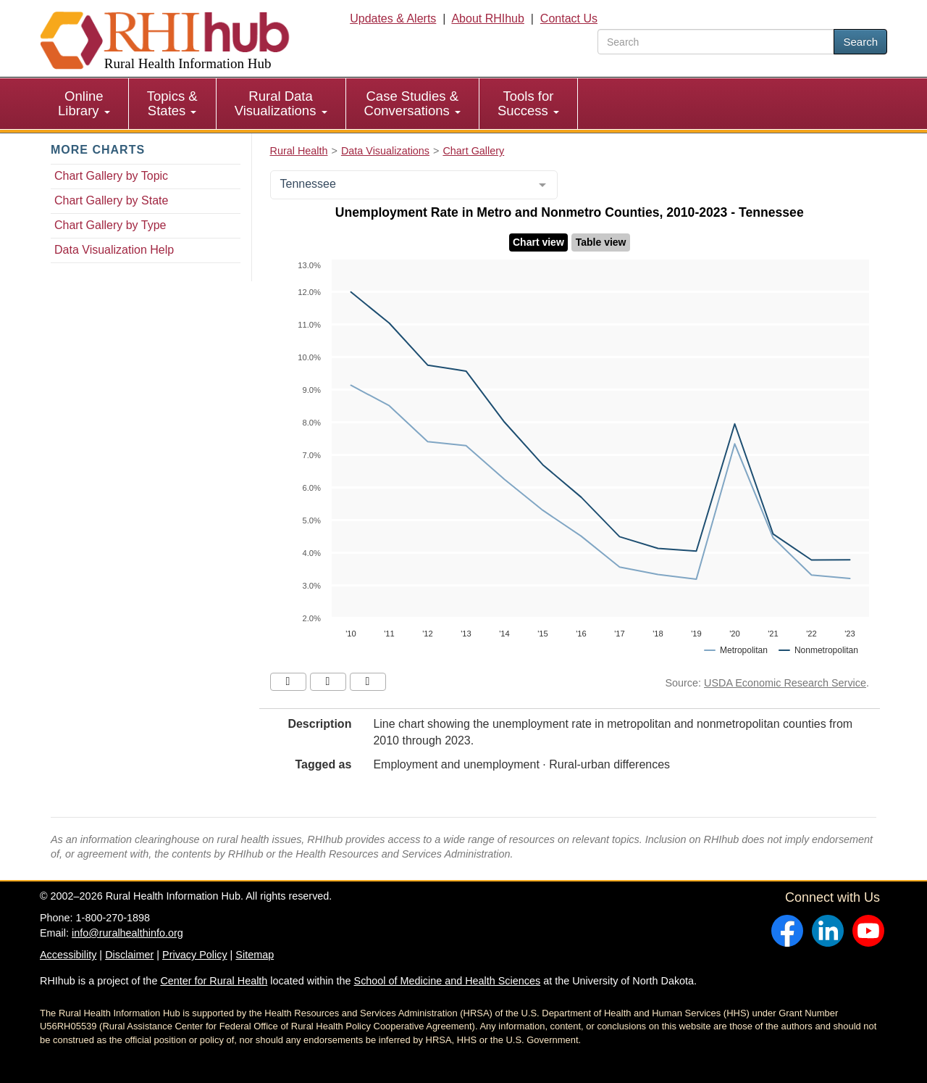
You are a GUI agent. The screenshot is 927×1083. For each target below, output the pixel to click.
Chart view (538, 242)
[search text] (715, 41)
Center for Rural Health (213, 981)
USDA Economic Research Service (785, 683)
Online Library (84, 103)
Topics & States (172, 103)
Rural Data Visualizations (281, 103)
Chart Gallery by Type (110, 225)
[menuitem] (84, 103)
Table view (601, 242)
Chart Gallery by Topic (111, 176)
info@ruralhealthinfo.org (127, 933)
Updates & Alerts (393, 18)
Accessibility (68, 954)
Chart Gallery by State (111, 200)
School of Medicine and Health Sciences (447, 981)
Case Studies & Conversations (412, 103)
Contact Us (568, 18)
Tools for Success (528, 103)
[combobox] (414, 184)
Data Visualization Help (114, 250)
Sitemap (254, 954)
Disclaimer (129, 954)
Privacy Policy (194, 954)
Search (860, 42)
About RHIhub (487, 18)
